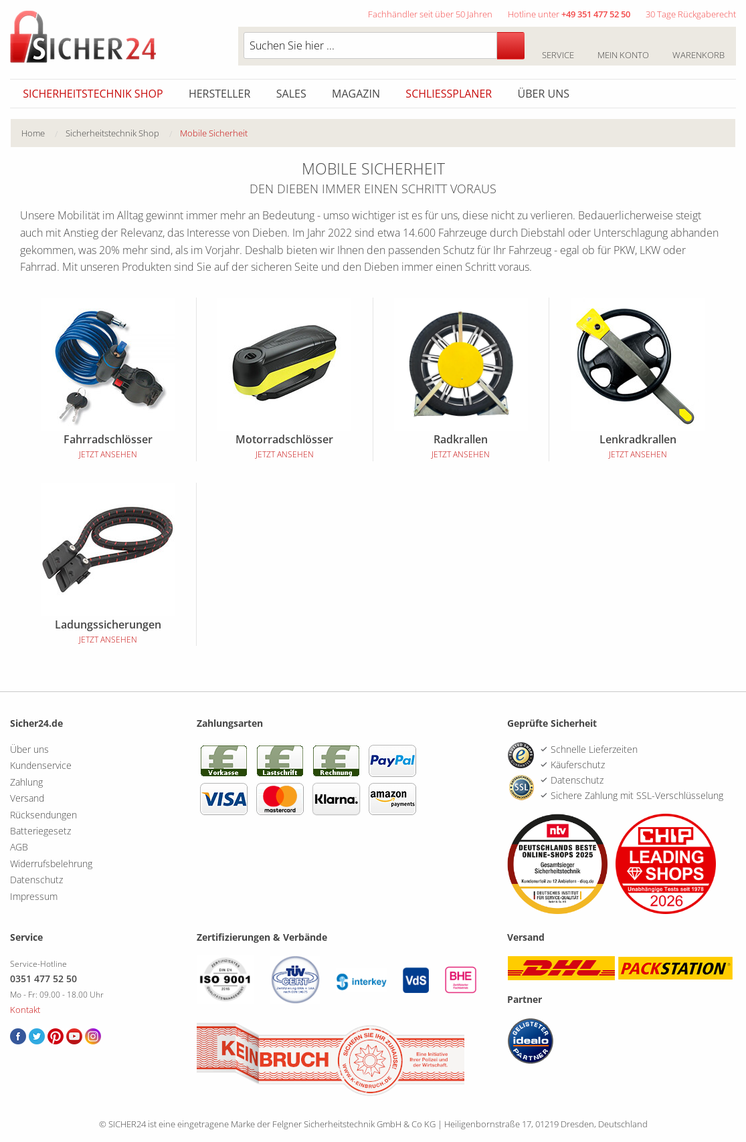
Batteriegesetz (40, 830)
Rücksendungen (43, 814)
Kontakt (25, 1010)
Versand (27, 798)
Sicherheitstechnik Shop (93, 93)
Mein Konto (623, 47)
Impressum (34, 896)
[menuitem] (43, 133)
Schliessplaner (448, 93)
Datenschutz (36, 879)
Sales (291, 93)
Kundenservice (41, 765)
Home (33, 133)
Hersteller (220, 93)
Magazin (356, 93)
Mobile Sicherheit (214, 133)
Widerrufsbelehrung (51, 863)
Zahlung (26, 782)
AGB (19, 846)
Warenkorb (698, 47)
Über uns (543, 93)
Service (558, 47)
